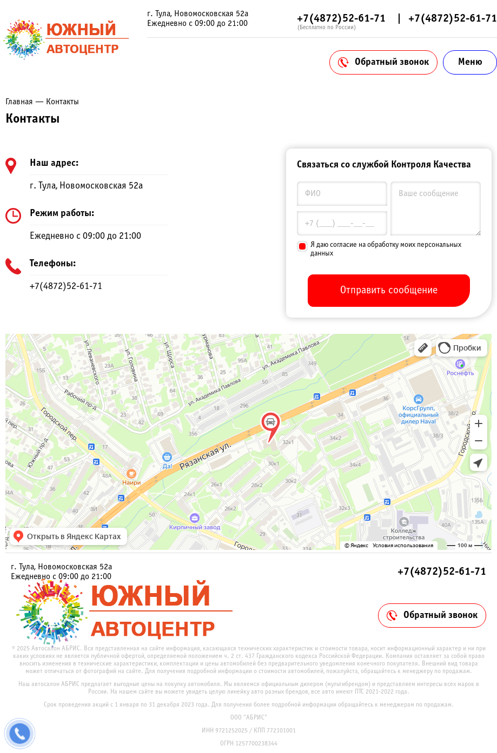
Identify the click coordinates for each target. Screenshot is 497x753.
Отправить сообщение (389, 290)
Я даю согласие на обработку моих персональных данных (385, 249)
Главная (19, 102)
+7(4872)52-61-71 (341, 19)
